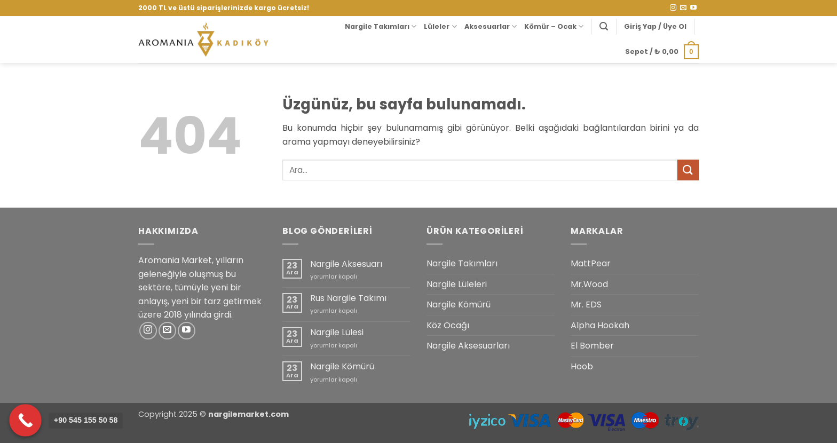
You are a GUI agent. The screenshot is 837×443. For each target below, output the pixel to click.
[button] (603, 26)
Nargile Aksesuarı (346, 264)
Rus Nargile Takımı (348, 298)
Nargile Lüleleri (457, 284)
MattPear (591, 263)
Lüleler (440, 26)
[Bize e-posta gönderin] (683, 8)
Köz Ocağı (448, 325)
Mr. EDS (586, 304)
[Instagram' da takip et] (673, 8)
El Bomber (592, 345)
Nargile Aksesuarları (468, 345)
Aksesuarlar (490, 26)
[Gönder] (688, 170)
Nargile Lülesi (337, 332)
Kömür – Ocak (553, 26)
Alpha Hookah (600, 325)
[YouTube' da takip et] (693, 8)
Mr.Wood (589, 284)
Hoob (582, 366)
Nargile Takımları (380, 26)
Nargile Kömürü (342, 366)
